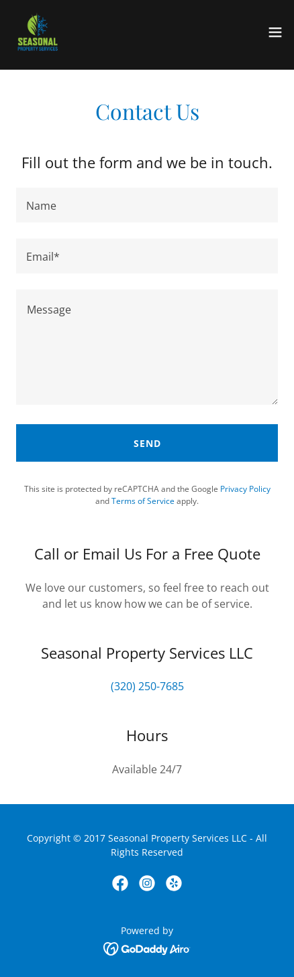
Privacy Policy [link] (245, 489)
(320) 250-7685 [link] (147, 686)
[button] (275, 32)
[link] (37, 32)
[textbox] (147, 205)
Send (147, 443)
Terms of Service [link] (143, 501)
